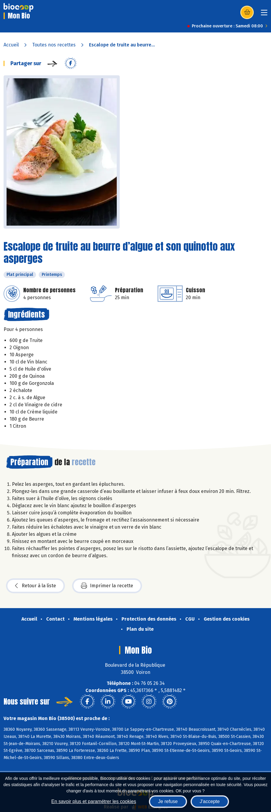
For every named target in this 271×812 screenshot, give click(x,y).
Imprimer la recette (107, 586)
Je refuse (168, 801)
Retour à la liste (35, 586)
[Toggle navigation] (264, 14)
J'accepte (210, 801)
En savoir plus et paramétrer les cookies (93, 801)
